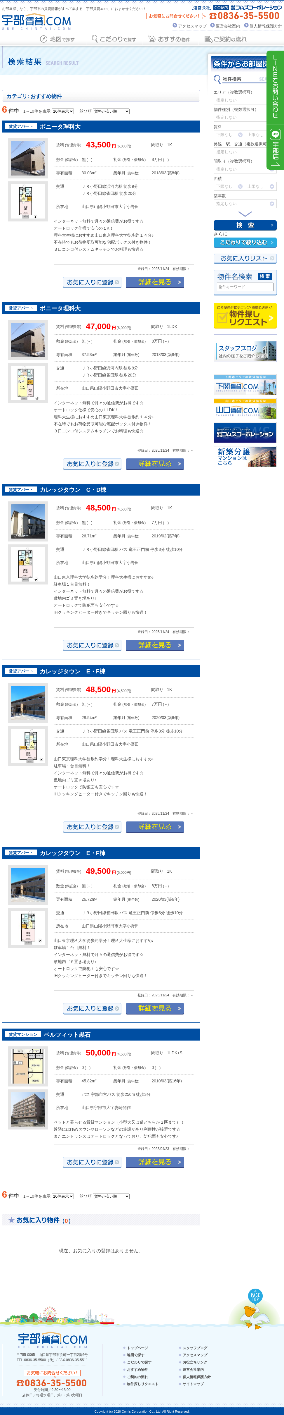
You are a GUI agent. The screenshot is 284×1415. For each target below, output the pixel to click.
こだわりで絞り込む (245, 243)
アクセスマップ (192, 26)
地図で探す (135, 1355)
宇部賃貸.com (36, 21)
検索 (245, 225)
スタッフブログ (195, 1348)
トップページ (137, 1348)
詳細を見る (155, 282)
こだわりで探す (139, 1362)
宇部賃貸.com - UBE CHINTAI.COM (52, 1340)
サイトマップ (193, 1384)
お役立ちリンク (195, 1362)
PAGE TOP (255, 1297)
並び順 (85, 111)
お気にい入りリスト (245, 259)
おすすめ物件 (137, 1370)
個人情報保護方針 (266, 26)
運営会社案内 (228, 26)
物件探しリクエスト (245, 316)
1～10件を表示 (36, 111)
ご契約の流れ (137, 1377)
